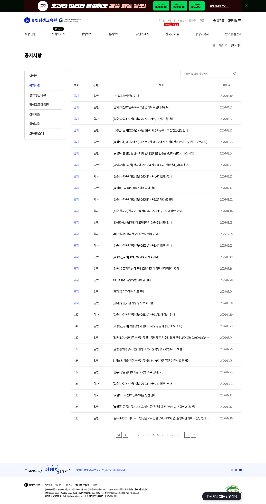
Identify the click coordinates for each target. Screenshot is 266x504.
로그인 (161, 20)
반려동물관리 (233, 34)
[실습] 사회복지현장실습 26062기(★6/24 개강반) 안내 (143, 199)
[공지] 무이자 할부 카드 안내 (129, 291)
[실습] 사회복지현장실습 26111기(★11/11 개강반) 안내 (144, 314)
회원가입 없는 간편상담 (221, 496)
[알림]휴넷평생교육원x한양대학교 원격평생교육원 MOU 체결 (147, 349)
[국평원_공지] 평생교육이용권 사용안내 (135, 257)
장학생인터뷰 (37, 95)
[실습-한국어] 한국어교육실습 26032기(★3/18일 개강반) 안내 (147, 211)
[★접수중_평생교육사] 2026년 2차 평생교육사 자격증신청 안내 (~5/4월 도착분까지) (160, 142)
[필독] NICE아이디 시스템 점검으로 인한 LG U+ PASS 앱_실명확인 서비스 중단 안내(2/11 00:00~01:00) (159, 418)
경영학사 (86, 34)
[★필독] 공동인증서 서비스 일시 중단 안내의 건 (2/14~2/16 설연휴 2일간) (154, 406)
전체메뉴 (234, 20)
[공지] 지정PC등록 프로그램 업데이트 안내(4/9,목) (141, 107)
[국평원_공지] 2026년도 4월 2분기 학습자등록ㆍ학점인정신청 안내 (150, 130)
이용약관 (68, 484)
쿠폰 (202, 20)
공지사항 (236, 45)
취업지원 (34, 123)
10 (177, 434)
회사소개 (48, 484)
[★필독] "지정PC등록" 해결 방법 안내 (134, 188)
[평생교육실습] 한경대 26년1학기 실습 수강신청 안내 (142, 222)
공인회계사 (142, 34)
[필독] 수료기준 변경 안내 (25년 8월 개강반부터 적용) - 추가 (146, 268)
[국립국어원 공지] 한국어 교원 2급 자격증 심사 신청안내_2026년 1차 (151, 165)
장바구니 (193, 20)
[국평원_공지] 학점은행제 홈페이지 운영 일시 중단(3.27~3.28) (147, 326)
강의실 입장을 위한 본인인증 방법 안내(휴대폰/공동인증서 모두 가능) (151, 360)
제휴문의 (58, 484)
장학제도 (34, 114)
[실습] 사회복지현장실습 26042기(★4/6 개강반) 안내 (142, 176)
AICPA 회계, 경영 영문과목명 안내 (132, 280)
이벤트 (33, 76)
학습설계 (182, 20)
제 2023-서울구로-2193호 (122, 492)
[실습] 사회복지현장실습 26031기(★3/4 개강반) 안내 (142, 245)
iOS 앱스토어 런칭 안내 (126, 95)
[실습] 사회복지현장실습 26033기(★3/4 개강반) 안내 (142, 383)
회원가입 (171, 20)
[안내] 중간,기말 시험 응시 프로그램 (133, 303)
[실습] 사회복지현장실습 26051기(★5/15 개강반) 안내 (143, 119)
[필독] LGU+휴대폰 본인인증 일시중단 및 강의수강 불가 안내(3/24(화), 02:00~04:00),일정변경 (161, 337)
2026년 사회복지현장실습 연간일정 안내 (135, 234)
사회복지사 (58, 34)
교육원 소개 (36, 133)
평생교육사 (202, 34)
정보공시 (95, 484)
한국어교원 (172, 34)
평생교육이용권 (39, 104)
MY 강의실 (218, 20)
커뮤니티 (223, 45)
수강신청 (29, 34)
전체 (97, 85)
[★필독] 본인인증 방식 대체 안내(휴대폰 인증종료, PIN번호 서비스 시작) (153, 153)
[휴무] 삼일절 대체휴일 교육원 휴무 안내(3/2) (138, 372)
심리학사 (113, 34)
